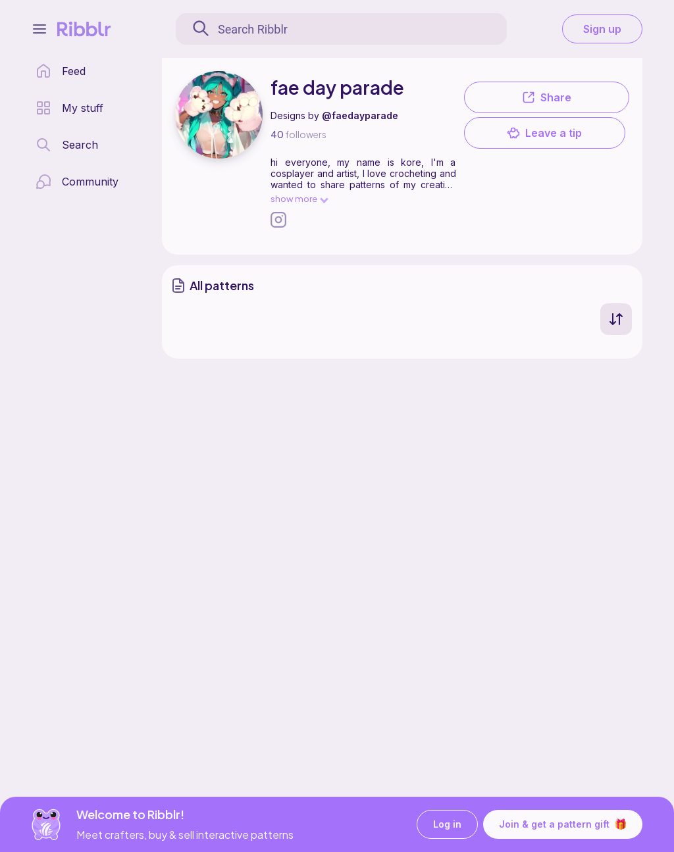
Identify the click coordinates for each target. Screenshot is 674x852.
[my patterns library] (69, 108)
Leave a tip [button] (544, 132)
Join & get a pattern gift (563, 824)
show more (299, 198)
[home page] (61, 71)
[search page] (67, 145)
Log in (447, 824)
